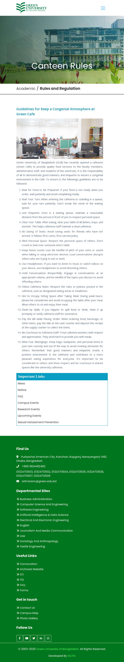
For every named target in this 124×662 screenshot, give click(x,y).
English (23, 525)
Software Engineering (33, 510)
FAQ (20, 396)
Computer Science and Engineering (42, 504)
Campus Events (28, 403)
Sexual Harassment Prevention (38, 422)
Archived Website (30, 569)
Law (21, 536)
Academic (26, 88)
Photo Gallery (27, 618)
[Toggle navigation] (103, 8)
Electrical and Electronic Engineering (43, 520)
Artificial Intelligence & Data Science (43, 515)
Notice (22, 390)
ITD (20, 580)
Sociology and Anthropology (37, 541)
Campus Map (27, 613)
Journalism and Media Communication (45, 531)
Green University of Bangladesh (57, 649)
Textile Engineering (31, 546)
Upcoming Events (29, 416)
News (21, 383)
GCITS (72, 656)
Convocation (27, 564)
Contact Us (26, 608)
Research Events (29, 409)
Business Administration (34, 499)
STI (20, 574)
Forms (22, 590)
